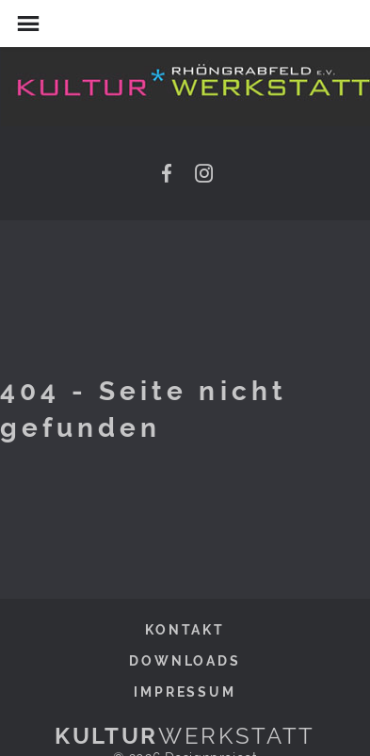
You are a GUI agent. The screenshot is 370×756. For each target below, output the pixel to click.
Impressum (185, 692)
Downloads (185, 660)
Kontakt (185, 629)
